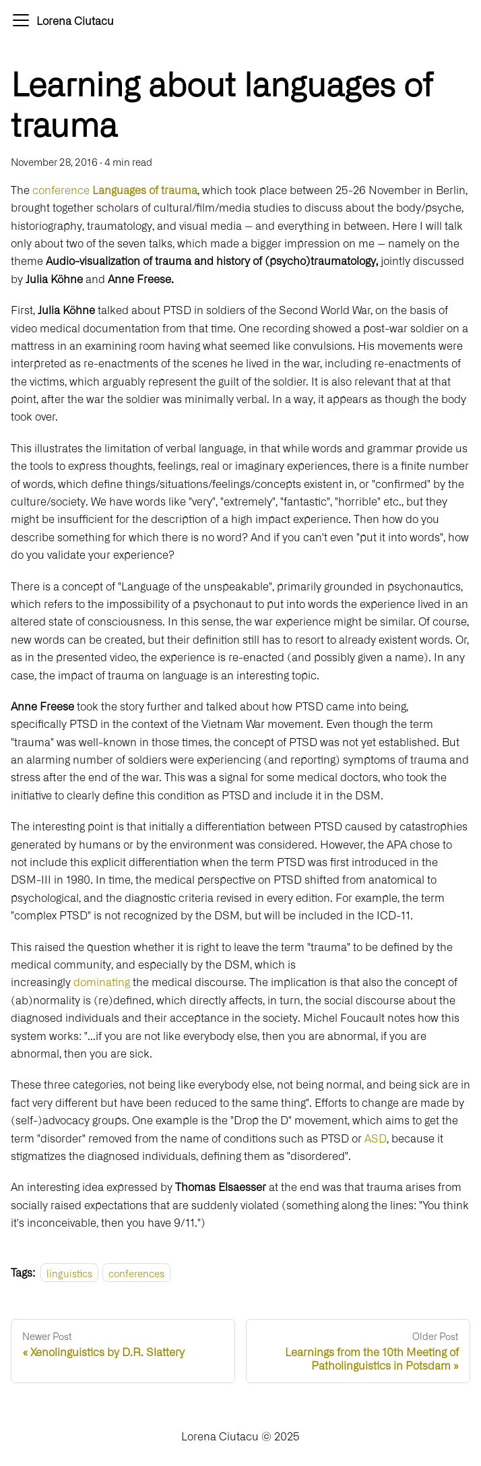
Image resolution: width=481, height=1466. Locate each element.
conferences (136, 1272)
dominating (103, 981)
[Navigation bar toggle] (21, 20)
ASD (375, 1137)
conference (114, 189)
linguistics (69, 1272)
